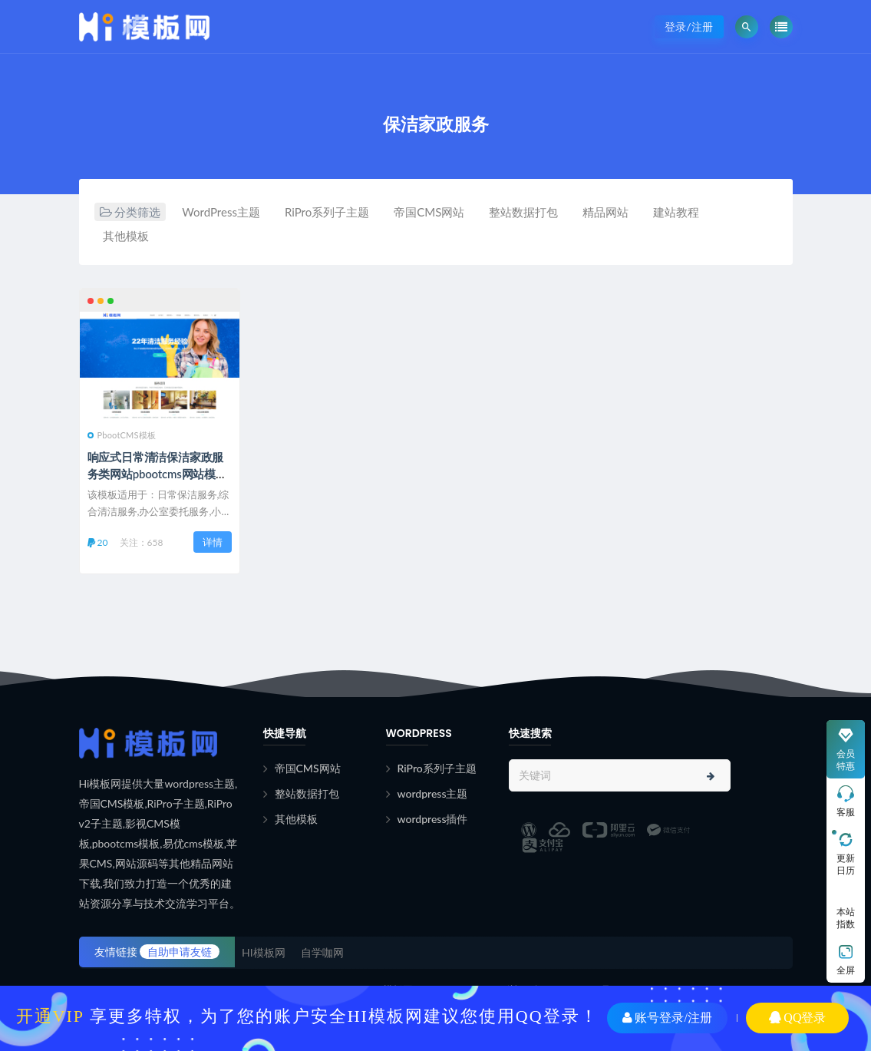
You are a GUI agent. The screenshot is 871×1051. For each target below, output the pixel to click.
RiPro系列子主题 (327, 212)
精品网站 (605, 212)
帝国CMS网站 (429, 212)
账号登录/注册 (666, 1017)
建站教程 (676, 212)
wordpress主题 (433, 793)
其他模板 (126, 236)
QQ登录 (797, 1017)
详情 (213, 542)
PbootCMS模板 (122, 435)
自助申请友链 (179, 951)
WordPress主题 (221, 212)
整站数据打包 (523, 212)
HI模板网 (263, 952)
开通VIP (50, 1016)
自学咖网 (322, 952)
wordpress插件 (433, 818)
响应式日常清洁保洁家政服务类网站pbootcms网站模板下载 (157, 473)
